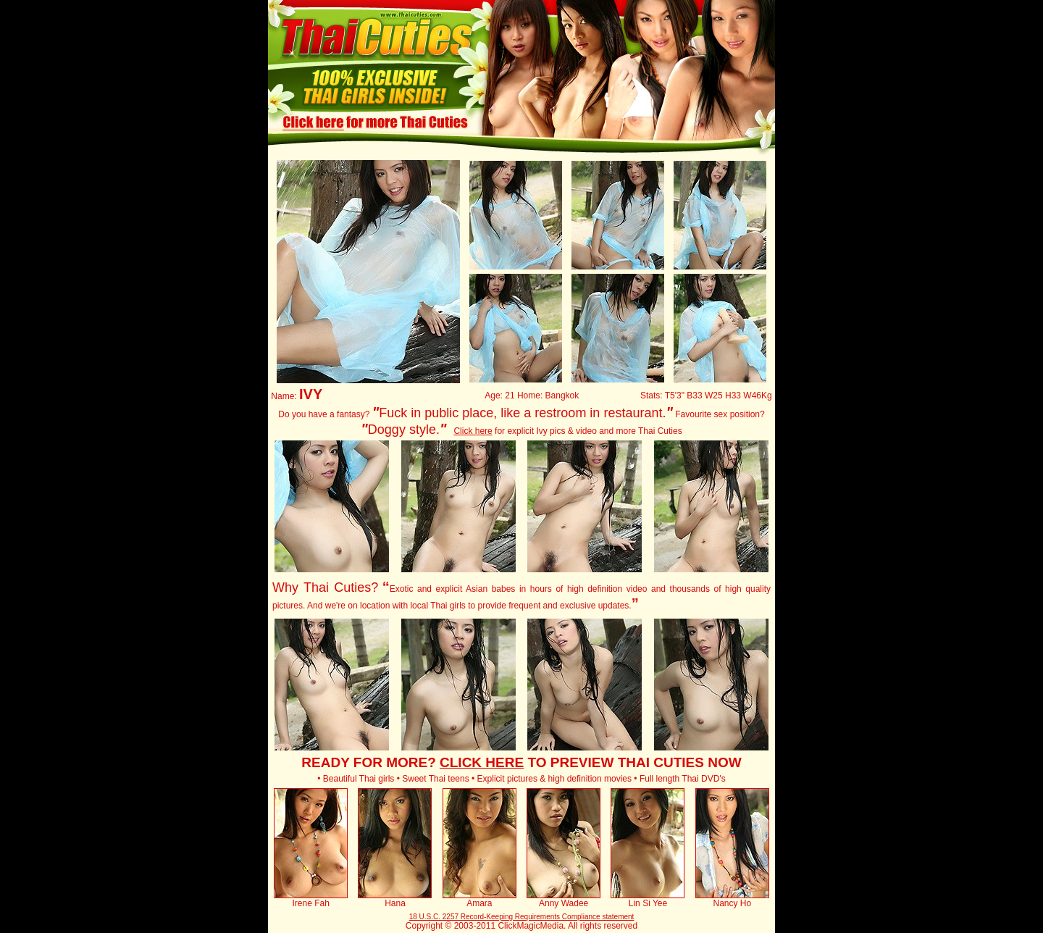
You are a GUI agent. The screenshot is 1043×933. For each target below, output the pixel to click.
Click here (472, 431)
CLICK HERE (482, 762)
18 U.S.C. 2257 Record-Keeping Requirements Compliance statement (521, 917)
